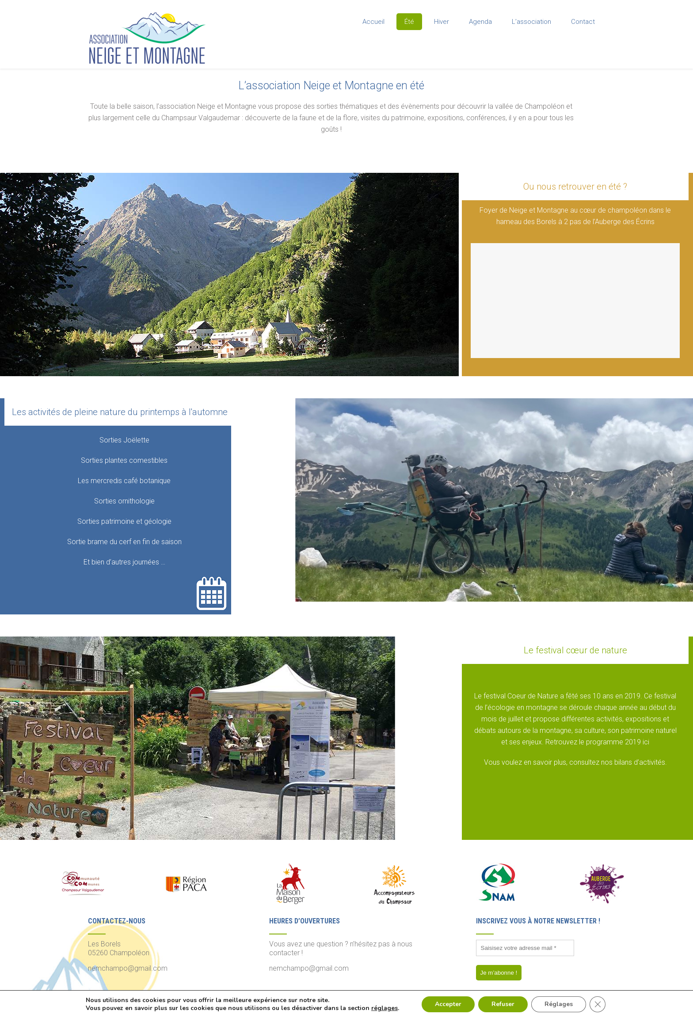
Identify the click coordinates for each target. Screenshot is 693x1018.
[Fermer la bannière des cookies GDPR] (597, 1004)
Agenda (480, 22)
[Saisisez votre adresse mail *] (525, 948)
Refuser (502, 1004)
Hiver (441, 22)
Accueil (373, 22)
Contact (583, 22)
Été (409, 22)
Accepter (448, 1004)
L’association (531, 22)
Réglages (558, 1004)
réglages (384, 1008)
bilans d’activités (639, 762)
